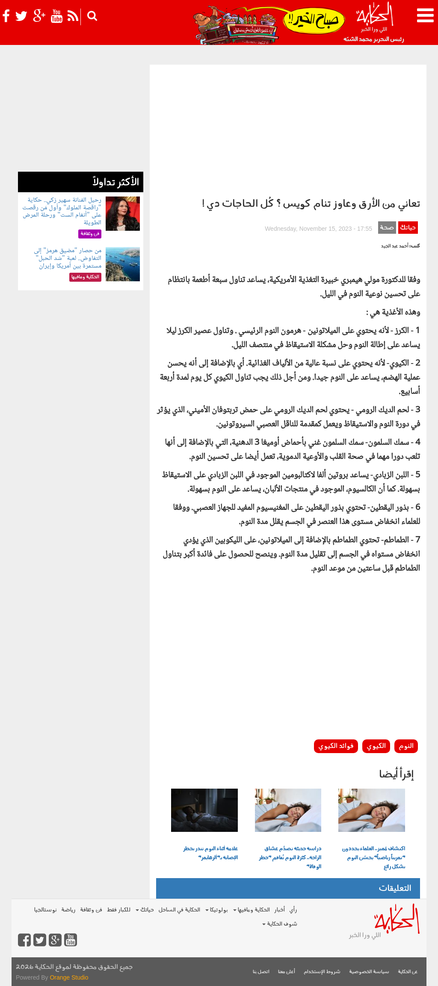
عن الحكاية (408, 972)
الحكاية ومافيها (251, 910)
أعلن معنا (286, 972)
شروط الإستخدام (322, 972)
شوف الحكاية (279, 924)
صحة (387, 227)
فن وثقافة (91, 910)
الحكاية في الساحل (179, 910)
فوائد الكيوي (336, 746)
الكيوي (376, 746)
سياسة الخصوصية (369, 972)
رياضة (68, 910)
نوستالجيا (45, 910)
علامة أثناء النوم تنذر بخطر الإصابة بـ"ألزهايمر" (210, 853)
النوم (406, 746)
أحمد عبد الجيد (394, 246)
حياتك (408, 227)
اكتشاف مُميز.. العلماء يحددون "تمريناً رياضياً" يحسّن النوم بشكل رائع (373, 858)
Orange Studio (69, 977)
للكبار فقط (118, 910)
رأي (293, 910)
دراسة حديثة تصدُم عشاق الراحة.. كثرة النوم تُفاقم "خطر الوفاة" (290, 858)
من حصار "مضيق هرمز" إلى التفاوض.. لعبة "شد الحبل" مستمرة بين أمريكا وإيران (67, 258)
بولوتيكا (216, 910)
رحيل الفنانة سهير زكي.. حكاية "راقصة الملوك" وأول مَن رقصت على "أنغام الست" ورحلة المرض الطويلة (61, 211)
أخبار (279, 910)
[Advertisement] (288, 129)
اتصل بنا (261, 972)
